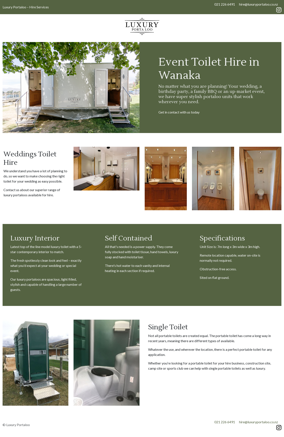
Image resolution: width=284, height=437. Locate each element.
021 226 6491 (224, 4)
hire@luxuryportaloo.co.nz (258, 4)
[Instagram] (278, 9)
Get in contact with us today (179, 112)
